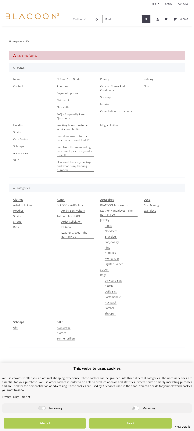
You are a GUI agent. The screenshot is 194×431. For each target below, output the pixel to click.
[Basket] (181, 19)
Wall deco (150, 210)
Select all (37, 423)
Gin (15, 327)
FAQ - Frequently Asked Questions (71, 116)
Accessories (20, 153)
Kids (16, 227)
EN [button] (154, 3)
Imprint (105, 104)
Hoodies (18, 125)
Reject (108, 423)
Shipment (63, 100)
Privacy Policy (10, 397)
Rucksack (110, 302)
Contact (183, 3)
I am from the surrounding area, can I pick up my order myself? (74, 151)
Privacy (104, 79)
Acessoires (63, 327)
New (146, 86)
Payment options (67, 93)
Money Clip (112, 258)
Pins (107, 247)
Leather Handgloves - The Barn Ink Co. (116, 212)
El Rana (66, 227)
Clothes (61, 333)
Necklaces (111, 231)
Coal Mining (151, 205)
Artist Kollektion (23, 205)
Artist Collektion (71, 221)
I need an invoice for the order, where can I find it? (73, 138)
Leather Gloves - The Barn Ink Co (74, 234)
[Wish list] (166, 19)
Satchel (109, 308)
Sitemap (105, 97)
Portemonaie (113, 297)
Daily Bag (111, 291)
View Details (168, 426)
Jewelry (104, 220)
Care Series (20, 139)
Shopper (110, 313)
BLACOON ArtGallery (70, 205)
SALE (16, 160)
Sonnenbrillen (66, 338)
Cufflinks (110, 253)
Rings (108, 225)
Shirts (17, 132)
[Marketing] (135, 408)
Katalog (148, 79)
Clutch (109, 286)
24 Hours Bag (113, 280)
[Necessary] (42, 408)
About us (62, 86)
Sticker (104, 269)
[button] (157, 19)
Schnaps (18, 146)
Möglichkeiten (109, 125)
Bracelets (111, 236)
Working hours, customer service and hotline (73, 127)
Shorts (17, 221)
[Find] (122, 19)
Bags (103, 275)
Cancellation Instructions (116, 111)
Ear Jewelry (112, 242)
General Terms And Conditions (112, 88)
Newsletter (64, 107)
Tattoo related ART (68, 216)
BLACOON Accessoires (114, 205)
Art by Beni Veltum (73, 210)
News (168, 3)
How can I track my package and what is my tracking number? (74, 166)
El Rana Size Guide (69, 79)
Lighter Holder (114, 264)
